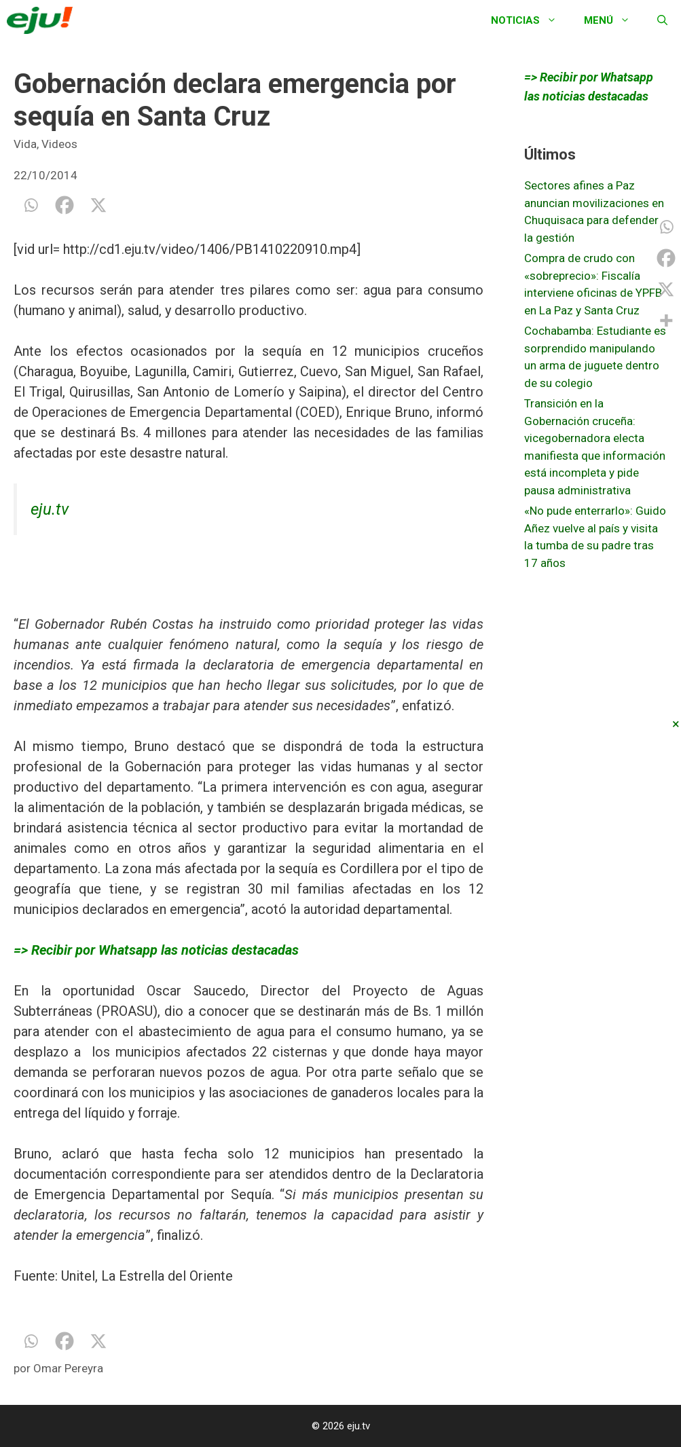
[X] (98, 205)
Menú (614, 20)
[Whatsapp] (30, 205)
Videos (59, 144)
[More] (666, 320)
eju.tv (50, 509)
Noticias (530, 20)
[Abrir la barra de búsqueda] (662, 20)
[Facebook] (64, 205)
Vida (25, 144)
